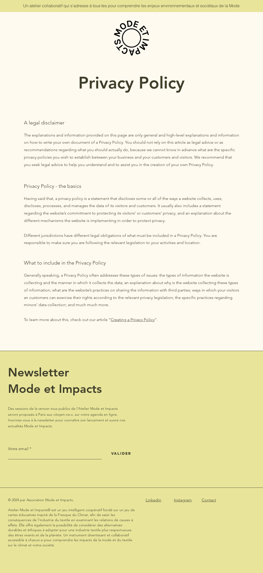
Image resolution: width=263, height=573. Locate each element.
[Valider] (121, 453)
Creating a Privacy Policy (133, 319)
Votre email (18, 449)
